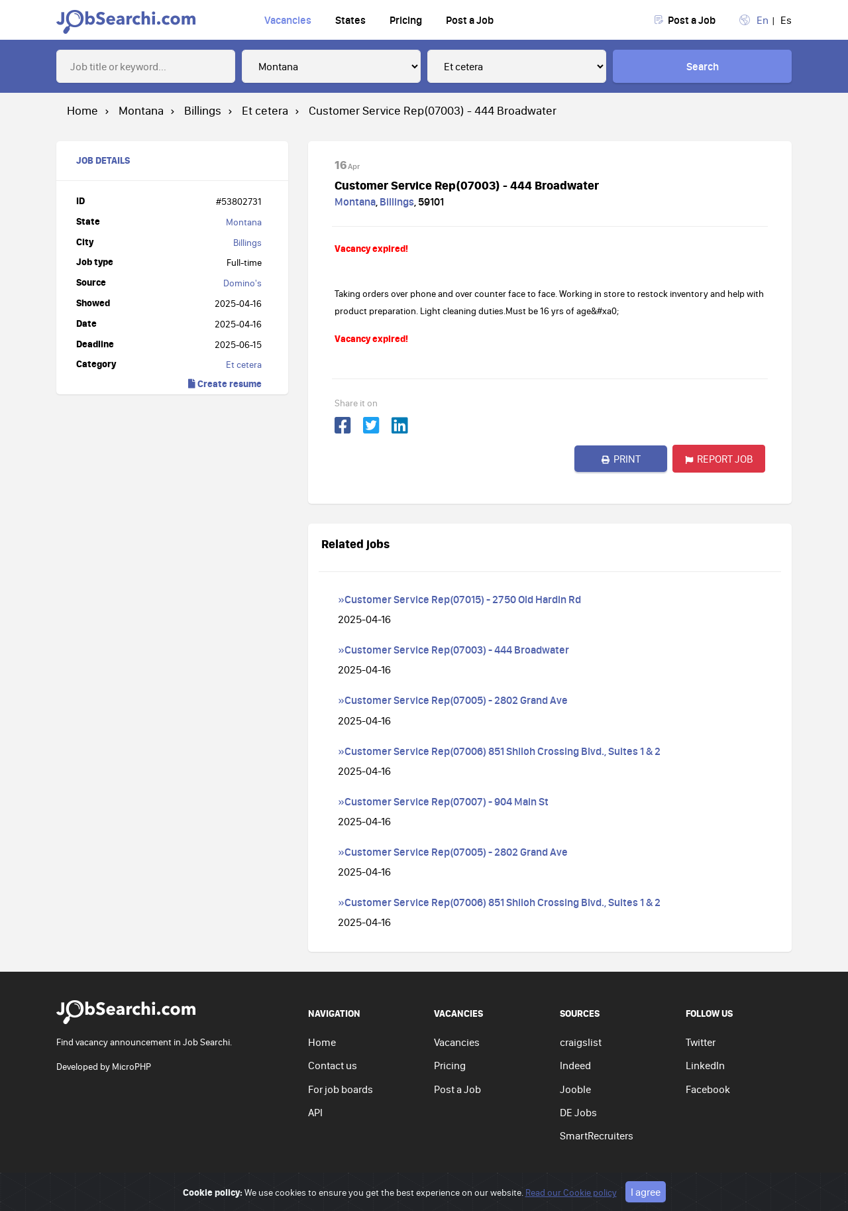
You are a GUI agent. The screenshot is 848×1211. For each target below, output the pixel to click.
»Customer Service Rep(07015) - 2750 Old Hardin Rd (459, 599)
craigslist (581, 1042)
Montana (244, 222)
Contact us (332, 1065)
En (762, 20)
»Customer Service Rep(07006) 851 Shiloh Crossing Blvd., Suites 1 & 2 (499, 751)
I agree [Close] (646, 1199)
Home (322, 1042)
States (350, 20)
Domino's (242, 283)
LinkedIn (705, 1065)
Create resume (225, 383)
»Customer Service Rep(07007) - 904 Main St (443, 801)
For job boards (340, 1089)
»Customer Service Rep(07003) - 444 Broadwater (453, 649)
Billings (247, 243)
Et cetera (244, 365)
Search (702, 66)
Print (621, 458)
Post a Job (470, 20)
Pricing (406, 20)
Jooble (575, 1089)
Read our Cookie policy (571, 1200)
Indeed (575, 1065)
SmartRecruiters (596, 1135)
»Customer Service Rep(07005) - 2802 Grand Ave (453, 700)
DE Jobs (578, 1112)
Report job (719, 458)
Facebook (708, 1089)
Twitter (701, 1042)
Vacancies (287, 20)
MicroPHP (131, 1066)
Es (786, 20)
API (315, 1112)
